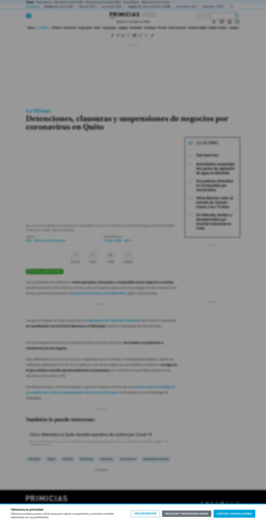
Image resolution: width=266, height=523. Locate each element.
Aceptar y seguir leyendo (234, 513)
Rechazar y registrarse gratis (186, 513)
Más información (145, 513)
